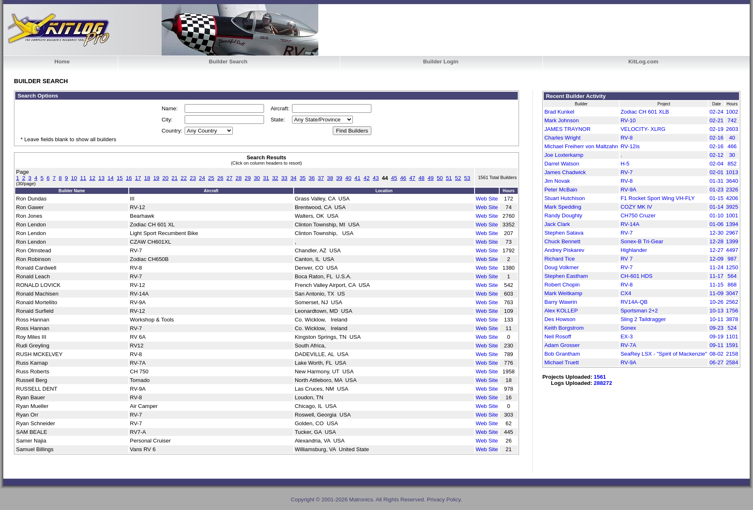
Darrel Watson (561, 164)
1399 (732, 241)
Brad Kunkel (559, 112)
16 (129, 178)
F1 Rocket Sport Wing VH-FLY (658, 198)
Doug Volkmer (561, 267)
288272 (603, 383)
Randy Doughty (563, 215)
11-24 (716, 267)
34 (293, 178)
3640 (732, 181)
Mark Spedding (563, 207)
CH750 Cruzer (638, 215)
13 (101, 178)
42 (367, 178)
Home (62, 61)
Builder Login (441, 61)
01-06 (716, 224)
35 (302, 178)
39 (339, 178)
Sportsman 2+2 (639, 310)
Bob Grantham (562, 354)
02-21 (716, 120)
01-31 (716, 181)
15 (120, 178)
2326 (732, 189)
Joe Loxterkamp (564, 155)
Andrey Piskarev (564, 250)
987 (732, 259)
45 (394, 178)
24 (202, 178)
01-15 (716, 198)
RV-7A (628, 345)
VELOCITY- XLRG (643, 129)
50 (440, 178)
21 (174, 178)
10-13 (716, 310)
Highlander (634, 250)
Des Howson (560, 319)
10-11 (716, 319)
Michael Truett (561, 362)
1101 (732, 336)
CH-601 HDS (637, 276)
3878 (732, 319)
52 (458, 178)
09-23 (716, 328)
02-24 (716, 112)
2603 (732, 129)
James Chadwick (565, 172)
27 (230, 178)
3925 (732, 207)
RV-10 (628, 120)
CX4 (626, 293)
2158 (732, 354)
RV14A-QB (634, 302)
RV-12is (630, 146)
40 (348, 178)
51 (449, 178)
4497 (732, 250)
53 (467, 178)
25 (211, 178)
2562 (732, 302)
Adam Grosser (562, 345)
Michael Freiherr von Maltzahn (581, 146)
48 (421, 178)
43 (376, 178)
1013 (732, 172)
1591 (732, 345)
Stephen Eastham (566, 276)
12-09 (716, 259)
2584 (732, 362)
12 (92, 178)
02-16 (716, 138)
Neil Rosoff (557, 336)
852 (732, 164)
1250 (732, 267)
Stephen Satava (564, 233)
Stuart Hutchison (564, 198)
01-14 (716, 207)
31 (266, 178)
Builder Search (228, 61)
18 (147, 178)
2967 (732, 233)
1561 (600, 377)
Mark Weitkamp (563, 293)
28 (239, 178)
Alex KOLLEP (561, 310)
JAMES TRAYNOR (567, 129)
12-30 (716, 233)
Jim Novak (557, 181)
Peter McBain (560, 189)
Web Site (487, 199)
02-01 (716, 172)
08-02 (716, 354)
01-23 (716, 189)
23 (193, 178)
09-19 (716, 336)
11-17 (716, 276)
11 (83, 178)
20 (165, 178)
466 (732, 146)
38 (330, 178)
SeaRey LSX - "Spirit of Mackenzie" (664, 354)
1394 (732, 224)
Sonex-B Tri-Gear (642, 241)
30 (257, 178)
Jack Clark (557, 224)
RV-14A (630, 224)
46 (403, 178)
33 (284, 178)
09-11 (716, 345)
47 (412, 178)
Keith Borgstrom (564, 328)
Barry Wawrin (560, 302)
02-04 (716, 164)
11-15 (716, 285)
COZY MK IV (636, 207)
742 (732, 120)
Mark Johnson (561, 120)
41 (357, 178)
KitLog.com (643, 61)
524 (732, 328)
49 (431, 178)
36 (312, 178)
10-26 (716, 302)
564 (732, 276)
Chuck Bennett (562, 241)
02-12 (716, 155)
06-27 (716, 362)
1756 (732, 310)
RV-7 (627, 172)
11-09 (716, 293)
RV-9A (628, 189)
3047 (732, 293)
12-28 (716, 241)
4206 (732, 198)
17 (138, 178)
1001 (732, 215)
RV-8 (627, 138)
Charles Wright (562, 138)
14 (110, 178)
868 (732, 285)
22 (184, 178)
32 (275, 178)
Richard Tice (559, 259)
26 (220, 178)
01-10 (716, 215)
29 (248, 178)
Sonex (628, 328)
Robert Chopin (562, 285)
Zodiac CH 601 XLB (645, 112)
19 (156, 178)
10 (74, 178)
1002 (732, 112)
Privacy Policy (444, 499)
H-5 (625, 164)
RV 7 (627, 259)
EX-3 (627, 336)
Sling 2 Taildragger (643, 319)
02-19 (716, 129)
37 (321, 178)
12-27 (716, 250)
